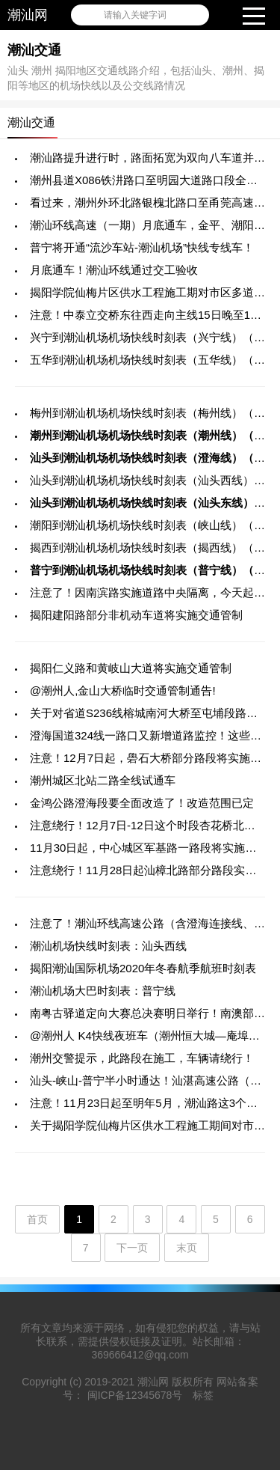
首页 (37, 1219)
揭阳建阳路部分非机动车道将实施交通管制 (136, 615)
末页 (186, 1248)
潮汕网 (27, 14)
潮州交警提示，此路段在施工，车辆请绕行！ (142, 1058)
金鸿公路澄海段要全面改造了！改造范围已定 (142, 802)
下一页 (132, 1248)
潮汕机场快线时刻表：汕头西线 (108, 945)
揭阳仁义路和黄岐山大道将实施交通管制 (130, 668)
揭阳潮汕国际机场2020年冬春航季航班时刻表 (143, 968)
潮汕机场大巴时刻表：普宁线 (102, 990)
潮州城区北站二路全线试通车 (102, 780)
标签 (203, 1395)
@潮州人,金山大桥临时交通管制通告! (123, 690)
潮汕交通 (34, 50)
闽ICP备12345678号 (135, 1395)
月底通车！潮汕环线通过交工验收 (114, 269)
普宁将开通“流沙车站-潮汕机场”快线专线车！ (142, 247)
